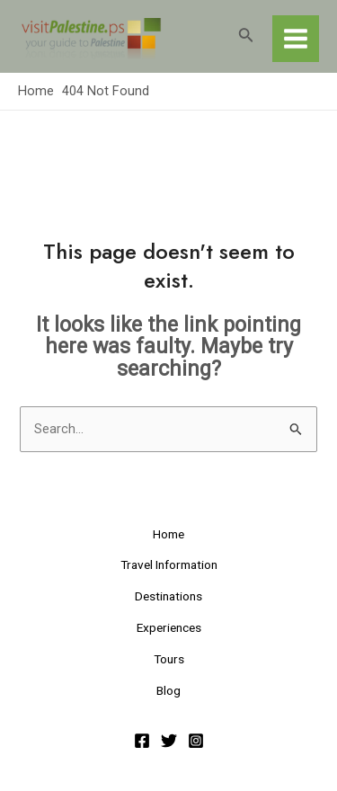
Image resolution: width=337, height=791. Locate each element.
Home (168, 534)
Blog (168, 690)
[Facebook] (142, 741)
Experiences (169, 627)
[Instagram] (196, 741)
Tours (169, 659)
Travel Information (168, 564)
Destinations (168, 596)
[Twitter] (169, 741)
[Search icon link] (246, 36)
